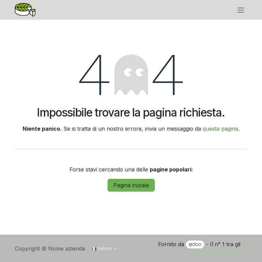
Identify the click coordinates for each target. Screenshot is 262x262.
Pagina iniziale (131, 185)
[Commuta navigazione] (241, 10)
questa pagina (220, 128)
